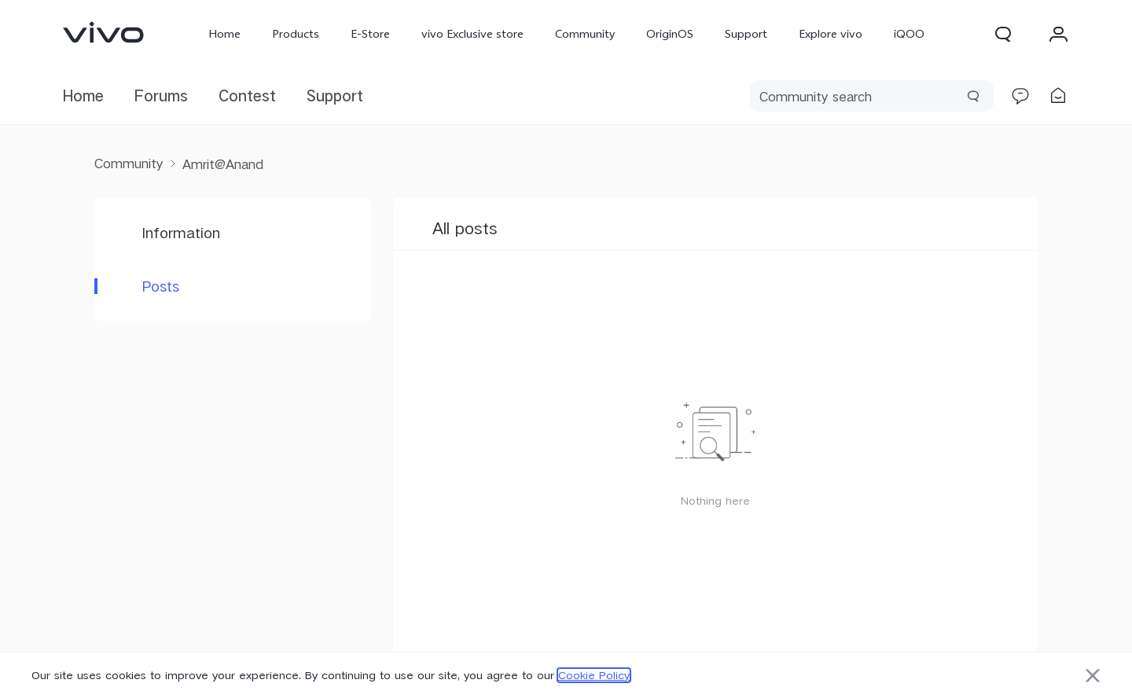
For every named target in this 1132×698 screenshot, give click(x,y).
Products (295, 34)
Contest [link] (247, 95)
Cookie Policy (594, 675)
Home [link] (83, 95)
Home (224, 34)
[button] (1003, 34)
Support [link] (335, 95)
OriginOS (669, 34)
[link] (104, 32)
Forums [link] (161, 95)
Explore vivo (830, 34)
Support (746, 34)
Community (585, 34)
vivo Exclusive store (472, 34)
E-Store (370, 34)
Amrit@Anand (222, 163)
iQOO (909, 34)
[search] (872, 96)
